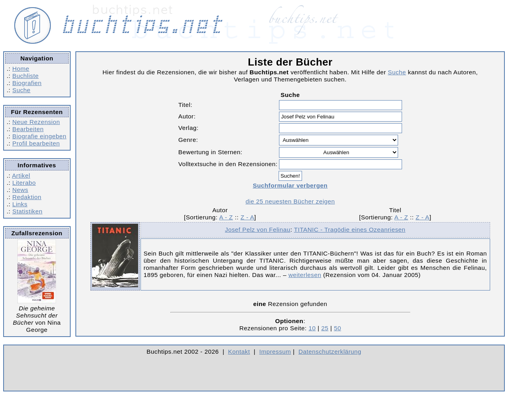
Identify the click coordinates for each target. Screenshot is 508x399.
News (20, 189)
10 (312, 328)
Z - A (247, 217)
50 (337, 328)
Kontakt (239, 351)
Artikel (21, 175)
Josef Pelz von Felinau (258, 229)
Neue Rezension (36, 121)
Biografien (27, 82)
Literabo (24, 182)
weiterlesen (305, 274)
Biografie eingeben (39, 136)
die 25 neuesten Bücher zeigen (290, 201)
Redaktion (26, 197)
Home (20, 68)
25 (324, 328)
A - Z (226, 217)
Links (19, 204)
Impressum (275, 351)
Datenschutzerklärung (330, 351)
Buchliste (25, 75)
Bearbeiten (28, 129)
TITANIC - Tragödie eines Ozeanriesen (350, 229)
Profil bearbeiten (36, 143)
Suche (21, 90)
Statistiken (27, 211)
